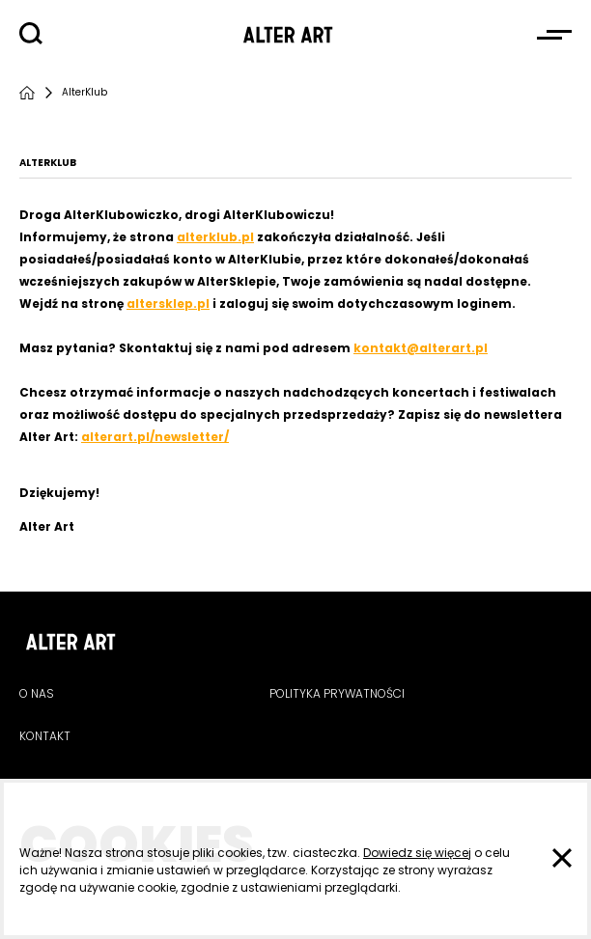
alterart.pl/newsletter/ (155, 436)
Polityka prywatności (337, 693)
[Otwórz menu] (554, 34)
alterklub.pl (215, 237)
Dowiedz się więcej (417, 852)
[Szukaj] (30, 33)
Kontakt (44, 736)
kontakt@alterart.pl (420, 348)
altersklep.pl (168, 303)
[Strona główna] (27, 92)
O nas (36, 693)
